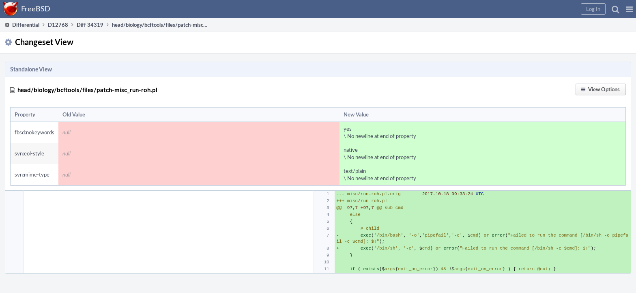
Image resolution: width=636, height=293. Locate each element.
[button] (629, 9)
